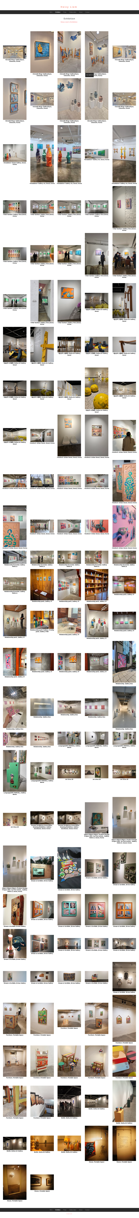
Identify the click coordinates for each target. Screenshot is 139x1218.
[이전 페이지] (89, 75)
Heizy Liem (69, 6)
